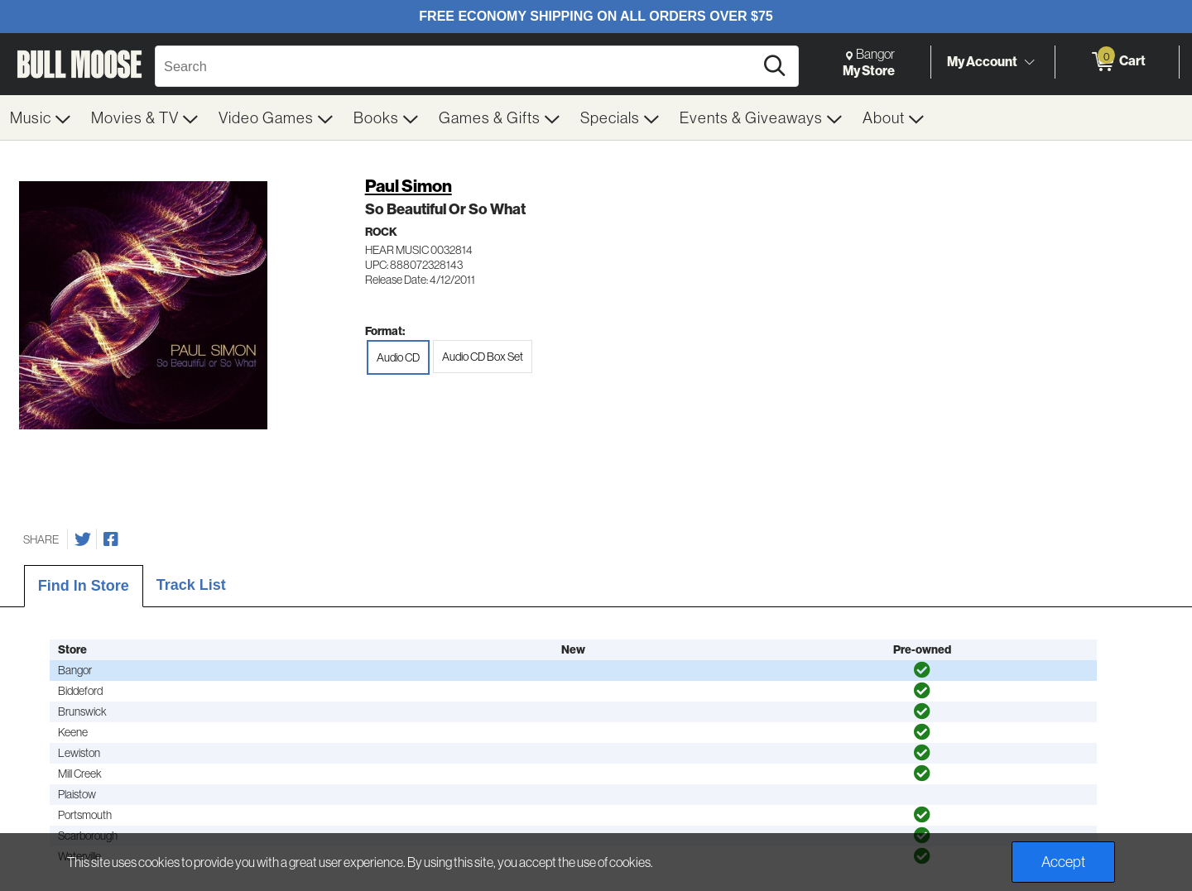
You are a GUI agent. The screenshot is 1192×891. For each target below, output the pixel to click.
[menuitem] (40, 117)
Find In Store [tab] (83, 585)
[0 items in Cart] (1117, 62)
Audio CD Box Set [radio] (482, 356)
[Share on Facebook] (110, 539)
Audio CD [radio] (398, 357)
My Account (982, 61)
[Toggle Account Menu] (1029, 62)
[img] (922, 670)
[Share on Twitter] (82, 539)
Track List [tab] (191, 585)
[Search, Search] (457, 66)
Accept (1063, 861)
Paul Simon (408, 186)
